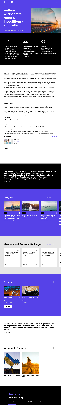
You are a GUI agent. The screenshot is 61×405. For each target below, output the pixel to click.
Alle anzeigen (48, 197)
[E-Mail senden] (14, 143)
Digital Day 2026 (8, 297)
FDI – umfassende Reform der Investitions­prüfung (29, 216)
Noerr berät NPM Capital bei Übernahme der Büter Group (29, 254)
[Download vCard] (17, 143)
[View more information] (18, 264)
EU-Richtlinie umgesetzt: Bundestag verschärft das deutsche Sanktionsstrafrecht (48, 218)
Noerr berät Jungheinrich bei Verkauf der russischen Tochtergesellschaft (48, 254)
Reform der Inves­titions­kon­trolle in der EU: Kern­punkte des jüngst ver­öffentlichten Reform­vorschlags (12, 218)
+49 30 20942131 (17, 141)
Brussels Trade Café (28, 297)
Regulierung (15, 5)
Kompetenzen (9, 5)
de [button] (53, 2)
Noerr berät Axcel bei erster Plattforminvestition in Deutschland (11, 254)
